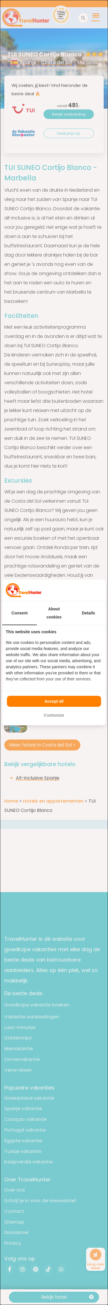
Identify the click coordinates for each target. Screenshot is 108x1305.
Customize (54, 715)
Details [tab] (88, 613)
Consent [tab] (20, 613)
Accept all (53, 701)
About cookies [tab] (53, 613)
